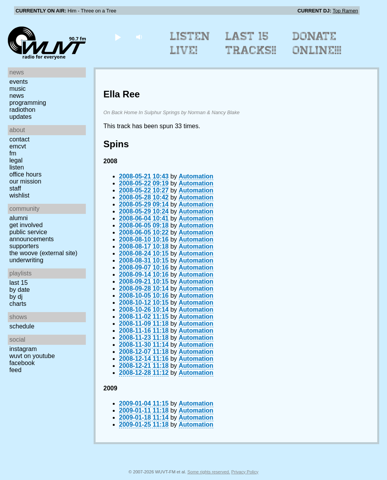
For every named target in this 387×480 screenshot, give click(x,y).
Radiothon (22, 109)
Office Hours (25, 174)
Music (17, 88)
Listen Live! (190, 43)
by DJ (16, 296)
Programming (27, 102)
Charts (18, 303)
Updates (20, 116)
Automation (196, 176)
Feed (15, 370)
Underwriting (26, 260)
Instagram (23, 349)
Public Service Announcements (31, 235)
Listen (16, 167)
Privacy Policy (245, 471)
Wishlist (19, 195)
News (16, 95)
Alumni (18, 218)
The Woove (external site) (43, 253)
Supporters (24, 246)
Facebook (22, 363)
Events (18, 81)
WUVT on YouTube (32, 356)
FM (12, 153)
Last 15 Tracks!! (251, 43)
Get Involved (26, 225)
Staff (15, 188)
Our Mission (25, 181)
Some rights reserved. (208, 471)
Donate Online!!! (317, 43)
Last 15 (18, 282)
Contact (19, 139)
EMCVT (17, 146)
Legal (16, 160)
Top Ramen (345, 11)
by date (19, 289)
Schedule (21, 326)
